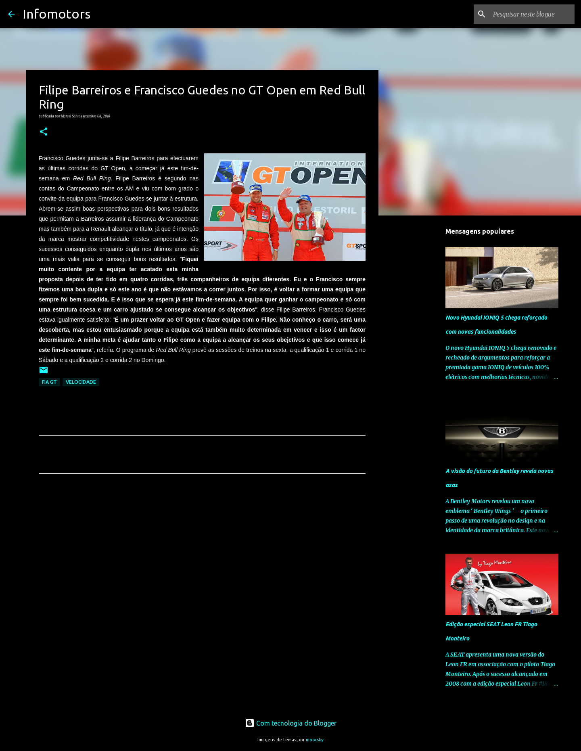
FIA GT (49, 382)
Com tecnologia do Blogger (290, 723)
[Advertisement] (202, 555)
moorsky (315, 739)
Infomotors (56, 13)
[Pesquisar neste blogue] (532, 14)
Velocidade (81, 382)
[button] (43, 132)
